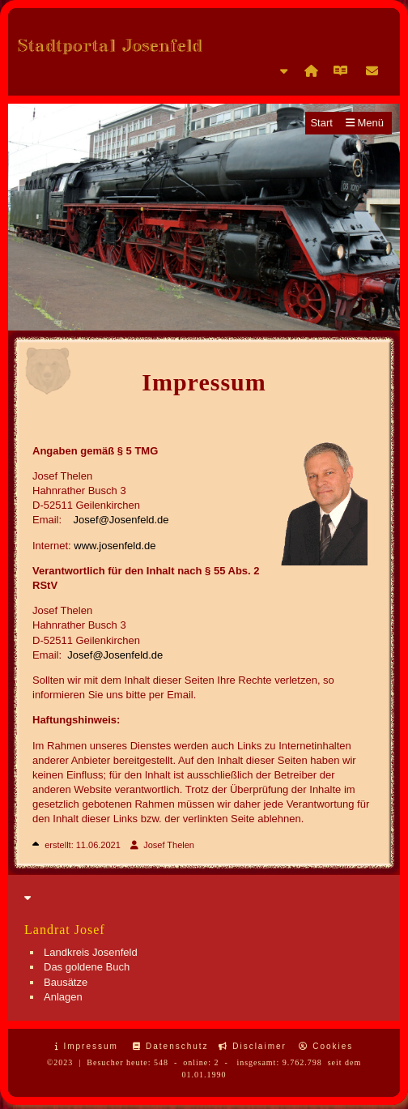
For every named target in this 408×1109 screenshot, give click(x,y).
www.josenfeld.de (114, 546)
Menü (365, 123)
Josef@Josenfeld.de (121, 520)
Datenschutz (170, 1046)
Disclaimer (252, 1046)
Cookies (326, 1046)
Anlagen (63, 997)
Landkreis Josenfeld (91, 952)
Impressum (86, 1046)
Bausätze (65, 982)
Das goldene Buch (87, 967)
